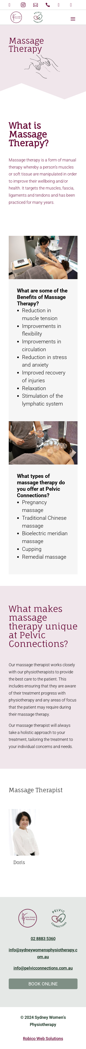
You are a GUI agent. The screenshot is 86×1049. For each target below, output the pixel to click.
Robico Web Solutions (43, 1038)
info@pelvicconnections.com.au (43, 968)
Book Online (43, 984)
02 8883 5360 (43, 938)
